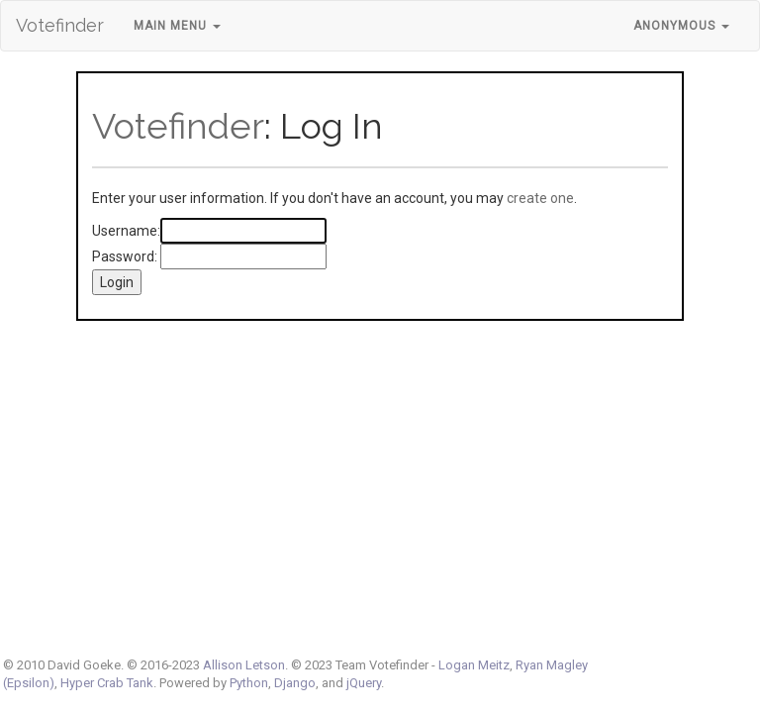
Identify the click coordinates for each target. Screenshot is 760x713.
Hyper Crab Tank (106, 682)
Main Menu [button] (177, 26)
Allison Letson (244, 665)
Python (249, 682)
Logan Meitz (474, 665)
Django (295, 682)
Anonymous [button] (681, 26)
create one (540, 198)
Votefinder (60, 25)
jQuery (363, 682)
